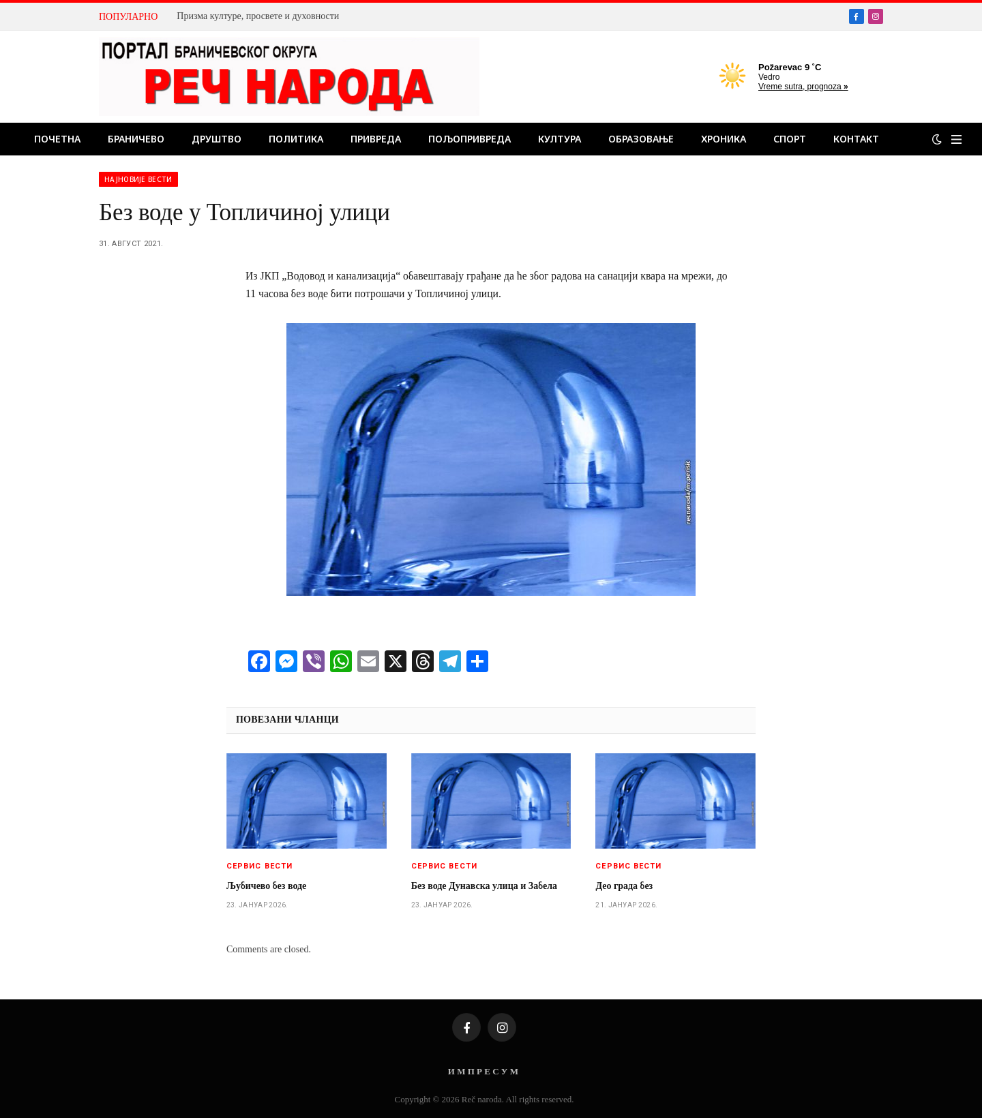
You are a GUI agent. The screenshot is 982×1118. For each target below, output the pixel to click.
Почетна (57, 138)
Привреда (376, 138)
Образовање (641, 138)
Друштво (216, 138)
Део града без (624, 886)
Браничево (136, 138)
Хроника (723, 138)
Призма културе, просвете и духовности (258, 16)
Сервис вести (259, 866)
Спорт (789, 138)
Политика (296, 138)
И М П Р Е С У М (483, 1071)
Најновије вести (138, 179)
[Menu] (956, 139)
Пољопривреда (469, 138)
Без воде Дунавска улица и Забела (484, 886)
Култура (559, 138)
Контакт (856, 138)
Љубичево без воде (266, 886)
